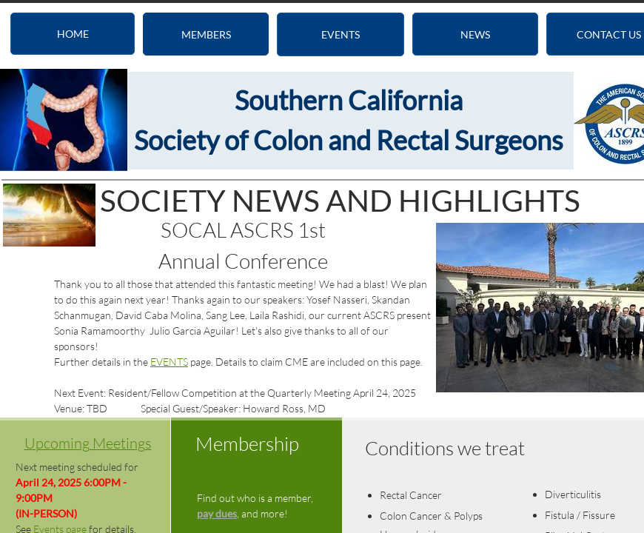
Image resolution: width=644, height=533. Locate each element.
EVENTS (169, 361)
